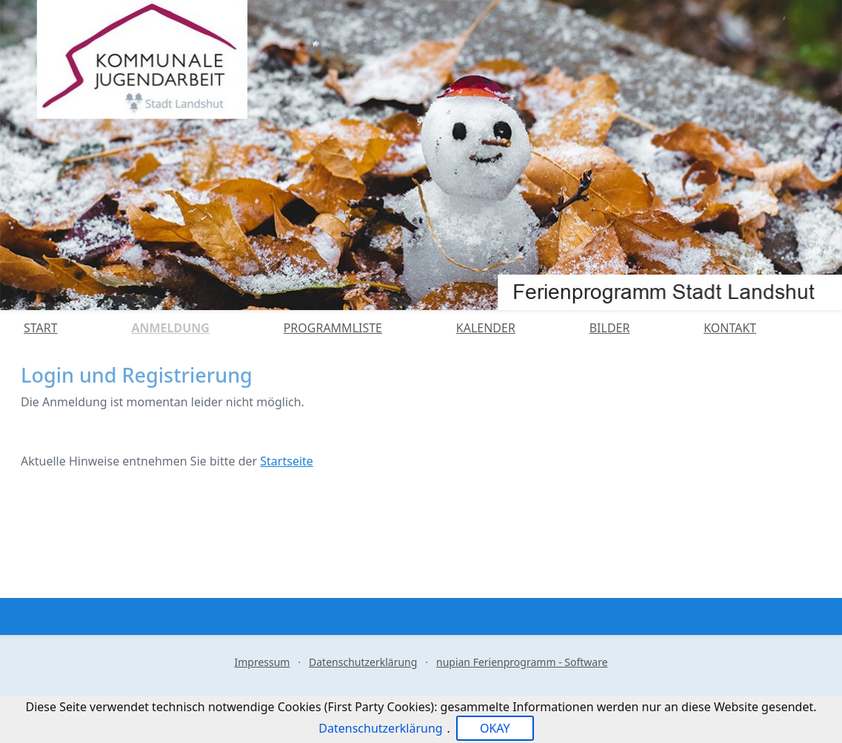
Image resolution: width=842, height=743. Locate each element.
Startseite (286, 461)
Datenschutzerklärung (363, 662)
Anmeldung (170, 328)
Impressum (262, 662)
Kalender (485, 328)
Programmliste (333, 328)
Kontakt (730, 328)
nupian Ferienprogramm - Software (522, 662)
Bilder (609, 328)
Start (41, 328)
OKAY (495, 728)
